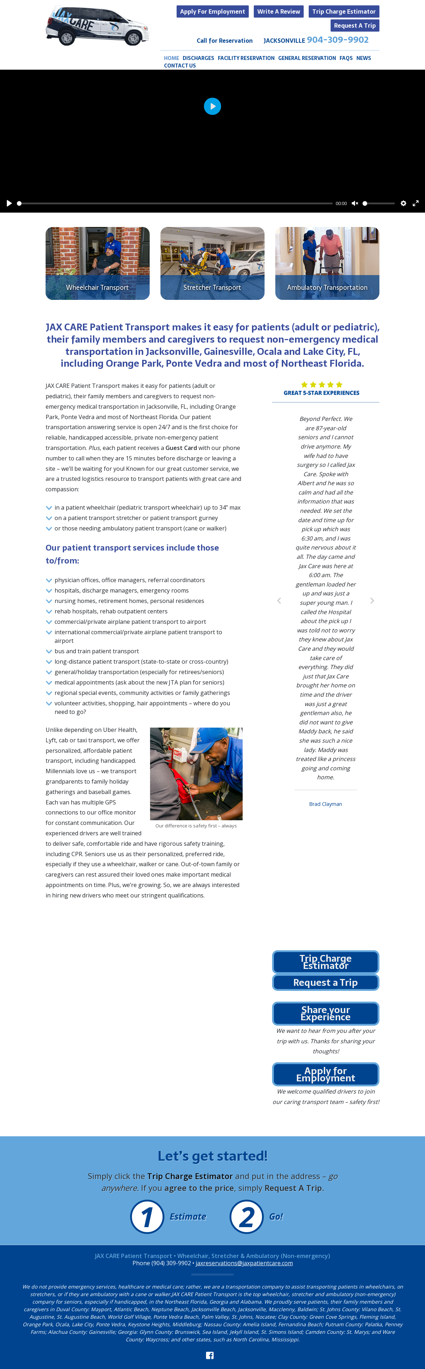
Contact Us (180, 66)
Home (171, 58)
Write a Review (278, 11)
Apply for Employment (212, 11)
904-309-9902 (338, 40)
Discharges (198, 58)
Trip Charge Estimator (344, 11)
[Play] (9, 203)
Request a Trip (355, 25)
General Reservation (307, 58)
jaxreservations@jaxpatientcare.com (244, 1263)
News (363, 58)
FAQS (346, 58)
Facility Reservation (246, 58)
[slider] (175, 203)
